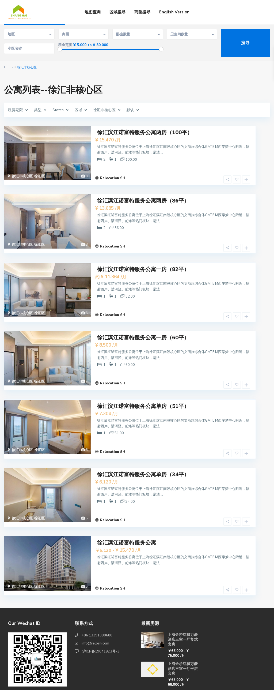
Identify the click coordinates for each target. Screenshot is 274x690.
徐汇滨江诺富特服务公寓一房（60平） (143, 320)
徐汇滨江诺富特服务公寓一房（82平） (143, 257)
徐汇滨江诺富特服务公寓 (126, 509)
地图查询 (93, 12)
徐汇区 (39, 175)
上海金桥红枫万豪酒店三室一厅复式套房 (183, 601)
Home (8, 67)
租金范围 (65, 45)
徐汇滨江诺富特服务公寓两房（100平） (144, 132)
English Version (174, 12)
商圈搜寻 (142, 12)
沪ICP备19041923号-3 (100, 613)
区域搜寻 (117, 12)
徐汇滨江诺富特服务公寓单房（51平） (143, 383)
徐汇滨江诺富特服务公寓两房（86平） (143, 194)
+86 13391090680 (97, 597)
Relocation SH (112, 173)
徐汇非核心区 (22, 175)
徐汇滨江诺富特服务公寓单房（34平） (143, 446)
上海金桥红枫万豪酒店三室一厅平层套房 (183, 630)
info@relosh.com (95, 605)
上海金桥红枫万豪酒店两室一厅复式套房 (183, 659)
